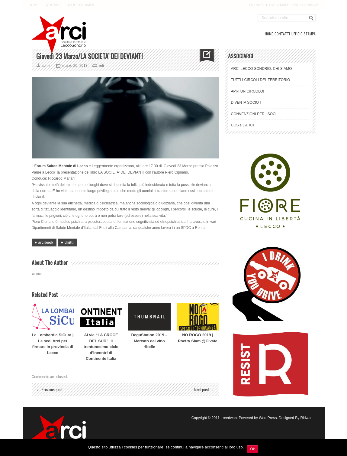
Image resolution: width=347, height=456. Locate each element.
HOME (34, 5)
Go (311, 18)
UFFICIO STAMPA (80, 5)
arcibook (45, 242)
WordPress (268, 418)
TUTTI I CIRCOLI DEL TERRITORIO (260, 80)
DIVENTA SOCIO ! (246, 102)
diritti (69, 242)
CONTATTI (53, 5)
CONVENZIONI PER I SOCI (254, 114)
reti (101, 66)
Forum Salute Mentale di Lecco (61, 166)
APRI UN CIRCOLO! (247, 91)
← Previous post (49, 389)
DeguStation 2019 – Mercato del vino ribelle (149, 341)
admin (36, 273)
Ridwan (306, 418)
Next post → (204, 389)
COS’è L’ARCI (242, 125)
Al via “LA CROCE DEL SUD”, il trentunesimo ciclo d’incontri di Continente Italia (101, 347)
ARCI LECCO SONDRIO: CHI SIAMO (261, 69)
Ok (252, 449)
